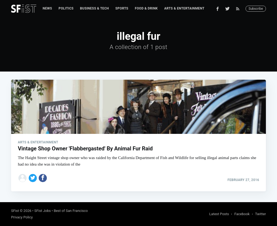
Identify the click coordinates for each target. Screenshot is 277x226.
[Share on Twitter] (32, 178)
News (47, 8)
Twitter (260, 214)
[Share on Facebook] (42, 178)
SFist (15, 211)
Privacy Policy (22, 217)
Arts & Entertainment (184, 8)
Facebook (241, 214)
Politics (65, 8)
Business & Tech (94, 8)
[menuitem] (48, 8)
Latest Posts (219, 214)
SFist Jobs (42, 211)
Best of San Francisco (71, 211)
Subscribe (256, 9)
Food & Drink (146, 8)
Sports (121, 8)
